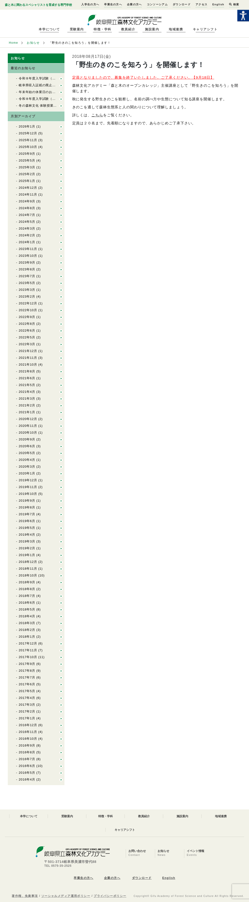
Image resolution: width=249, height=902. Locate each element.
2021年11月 (28, 358)
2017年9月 (27, 664)
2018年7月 (27, 596)
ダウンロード (182, 4)
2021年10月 (28, 364)
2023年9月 (27, 262)
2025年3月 (27, 167)
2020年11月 (28, 426)
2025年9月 (27, 153)
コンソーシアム (157, 4)
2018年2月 (27, 630)
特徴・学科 (102, 29)
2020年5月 (27, 453)
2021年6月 (27, 378)
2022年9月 (27, 317)
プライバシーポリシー (110, 896)
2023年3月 (27, 290)
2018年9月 (27, 582)
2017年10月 (28, 657)
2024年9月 (27, 201)
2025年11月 (28, 140)
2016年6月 (27, 766)
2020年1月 (27, 473)
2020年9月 (27, 439)
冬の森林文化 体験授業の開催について (48, 105)
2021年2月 (27, 405)
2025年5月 (27, 160)
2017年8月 (27, 670)
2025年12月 (28, 133)
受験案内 (77, 29)
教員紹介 (128, 29)
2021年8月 (27, 371)
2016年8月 (27, 752)
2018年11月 (28, 568)
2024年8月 (27, 208)
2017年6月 (27, 684)
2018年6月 (27, 602)
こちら (97, 115)
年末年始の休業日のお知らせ (40, 92)
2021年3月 (27, 398)
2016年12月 (28, 725)
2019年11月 (28, 487)
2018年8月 (27, 589)
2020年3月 (27, 466)
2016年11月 (28, 732)
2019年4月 (27, 534)
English (218, 4)
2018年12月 (28, 562)
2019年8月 (27, 507)
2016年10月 (28, 738)
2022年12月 (28, 303)
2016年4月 (27, 779)
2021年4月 (27, 392)
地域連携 (176, 29)
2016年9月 (27, 745)
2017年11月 (28, 650)
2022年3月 (27, 344)
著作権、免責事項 (25, 896)
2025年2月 (27, 174)
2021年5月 (27, 385)
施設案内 (152, 29)
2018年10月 (28, 575)
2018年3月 (27, 623)
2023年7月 (27, 276)
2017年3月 (27, 704)
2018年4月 (27, 616)
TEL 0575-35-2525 (57, 866)
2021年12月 (28, 351)
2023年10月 (28, 256)
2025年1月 (27, 181)
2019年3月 (27, 541)
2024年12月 (28, 187)
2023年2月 (27, 296)
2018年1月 (27, 636)
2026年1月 (27, 126)
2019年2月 (27, 548)
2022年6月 (27, 330)
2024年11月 (28, 194)
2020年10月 (28, 432)
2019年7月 (27, 514)
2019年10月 (28, 494)
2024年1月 (27, 242)
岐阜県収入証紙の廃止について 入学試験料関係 (55, 85)
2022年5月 (27, 337)
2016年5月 (27, 772)
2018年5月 (27, 609)
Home (13, 42)
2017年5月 (27, 691)
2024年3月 (27, 228)
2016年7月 (27, 759)
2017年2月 (27, 711)
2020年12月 (28, 419)
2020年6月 (27, 446)
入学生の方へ (90, 4)
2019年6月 (27, 521)
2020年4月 (27, 460)
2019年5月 (27, 528)
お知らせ (33, 42)
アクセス (201, 4)
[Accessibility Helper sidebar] (243, 15)
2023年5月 (27, 283)
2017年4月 (27, 698)
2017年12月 (28, 643)
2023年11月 (28, 249)
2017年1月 (27, 718)
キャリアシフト (205, 29)
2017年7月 (27, 677)
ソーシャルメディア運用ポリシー (65, 896)
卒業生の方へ (113, 4)
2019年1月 (27, 555)
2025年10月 (28, 147)
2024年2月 (27, 235)
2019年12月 (28, 480)
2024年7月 (27, 215)
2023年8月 (27, 269)
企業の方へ (134, 4)
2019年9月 (27, 500)
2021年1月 (27, 412)
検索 (234, 4)
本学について (49, 29)
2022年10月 (28, 310)
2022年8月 (27, 324)
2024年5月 (27, 221)
